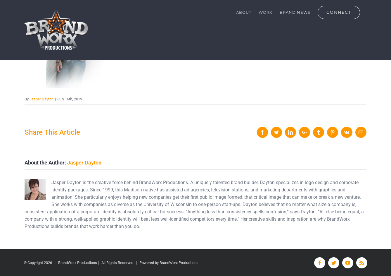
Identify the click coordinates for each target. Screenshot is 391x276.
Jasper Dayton (41, 99)
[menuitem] (243, 12)
